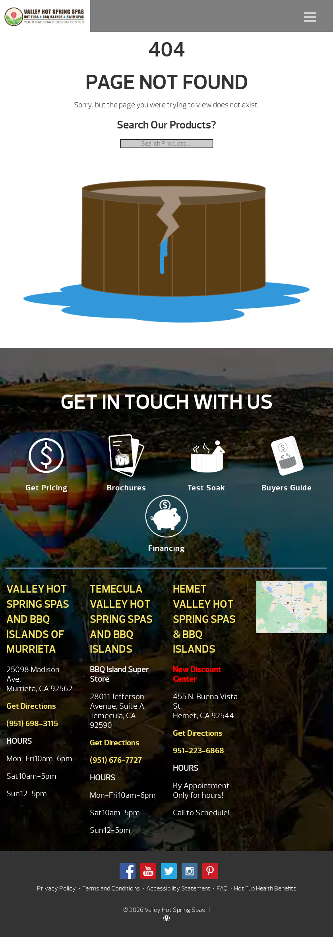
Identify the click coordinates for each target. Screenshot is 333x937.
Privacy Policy (56, 888)
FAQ (222, 888)
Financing (166, 548)
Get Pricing (46, 488)
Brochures (126, 488)
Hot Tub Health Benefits (265, 888)
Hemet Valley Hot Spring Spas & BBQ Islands (204, 619)
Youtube (148, 871)
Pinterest (210, 871)
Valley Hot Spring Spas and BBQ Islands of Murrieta (37, 619)
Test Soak (206, 488)
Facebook (128, 871)
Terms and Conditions (111, 888)
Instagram (189, 871)
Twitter (169, 871)
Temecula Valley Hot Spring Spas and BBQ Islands (121, 619)
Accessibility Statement (178, 888)
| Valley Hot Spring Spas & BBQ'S (45, 16)
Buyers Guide (286, 488)
